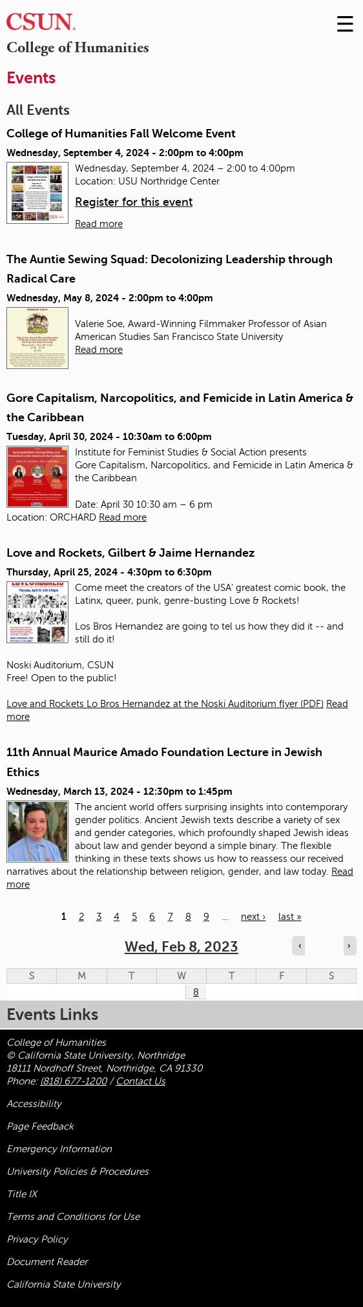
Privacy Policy (37, 1239)
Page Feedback (40, 1126)
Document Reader (46, 1262)
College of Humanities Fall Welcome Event (121, 133)
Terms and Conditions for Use (73, 1217)
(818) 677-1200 (73, 1081)
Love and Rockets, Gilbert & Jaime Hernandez (130, 552)
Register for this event (133, 201)
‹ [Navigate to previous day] (299, 945)
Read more (99, 224)
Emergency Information (59, 1149)
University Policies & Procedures (77, 1171)
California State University (63, 1284)
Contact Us (140, 1081)
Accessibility (33, 1104)
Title (21, 1194)
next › (253, 917)
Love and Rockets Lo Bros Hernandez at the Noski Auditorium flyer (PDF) (165, 704)
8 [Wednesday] (196, 992)
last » (290, 917)
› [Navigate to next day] (348, 945)
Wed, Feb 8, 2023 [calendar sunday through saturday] (181, 947)
